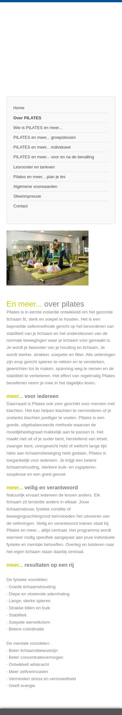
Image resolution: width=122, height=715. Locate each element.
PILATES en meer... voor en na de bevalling (53, 156)
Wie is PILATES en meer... (37, 127)
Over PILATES (27, 117)
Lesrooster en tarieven (34, 167)
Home (18, 107)
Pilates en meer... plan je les (39, 176)
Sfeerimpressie (27, 196)
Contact (20, 206)
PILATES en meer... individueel (42, 147)
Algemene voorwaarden (35, 186)
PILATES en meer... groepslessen (44, 137)
